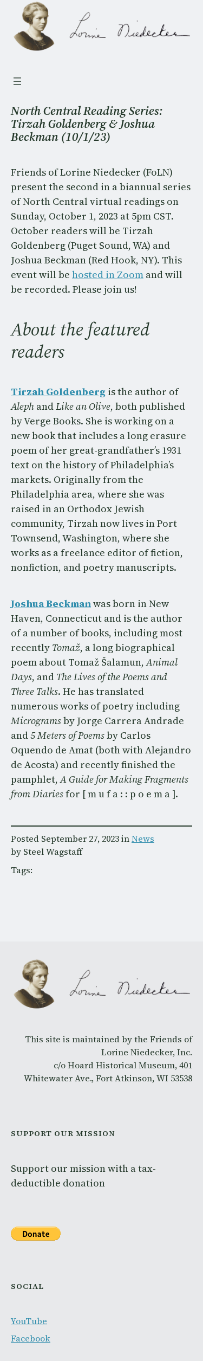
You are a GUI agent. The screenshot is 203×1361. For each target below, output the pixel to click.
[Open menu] (17, 81)
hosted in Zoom (107, 274)
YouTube (29, 1321)
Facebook (30, 1338)
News (143, 838)
